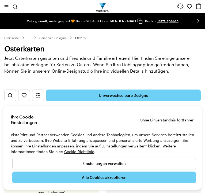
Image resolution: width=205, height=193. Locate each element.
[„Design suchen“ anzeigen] (10, 101)
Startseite (11, 38)
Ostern (80, 38)
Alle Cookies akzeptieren (104, 177)
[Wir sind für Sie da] (180, 6)
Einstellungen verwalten (104, 163)
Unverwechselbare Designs (123, 101)
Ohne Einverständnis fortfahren (167, 120)
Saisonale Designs (53, 38)
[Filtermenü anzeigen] (38, 101)
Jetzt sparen (168, 20)
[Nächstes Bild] (198, 21)
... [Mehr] (29, 38)
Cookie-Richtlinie (79, 151)
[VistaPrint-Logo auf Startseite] (102, 6)
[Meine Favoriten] (189, 6)
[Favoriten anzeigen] (24, 101)
